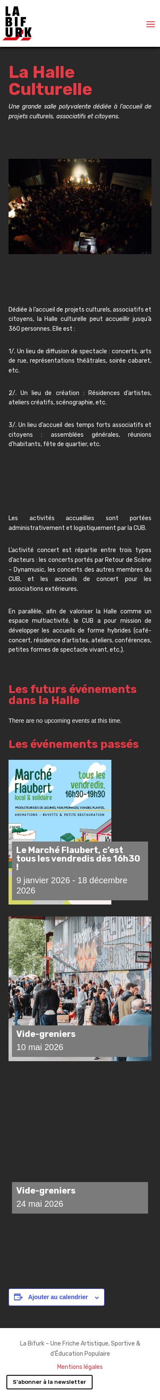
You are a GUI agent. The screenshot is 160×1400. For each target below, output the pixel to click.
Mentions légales (80, 1367)
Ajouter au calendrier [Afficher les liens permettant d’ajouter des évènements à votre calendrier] (58, 1297)
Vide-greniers (46, 1034)
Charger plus (80, 1249)
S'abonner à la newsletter (49, 1382)
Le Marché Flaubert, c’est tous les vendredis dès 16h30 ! (78, 858)
